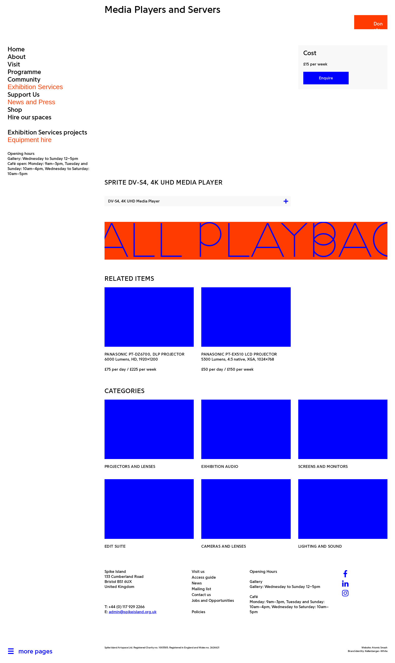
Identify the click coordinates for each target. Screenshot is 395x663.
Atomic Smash (379, 647)
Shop (15, 109)
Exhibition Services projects (47, 132)
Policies (200, 611)
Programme (24, 72)
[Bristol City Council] (154, 633)
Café (254, 596)
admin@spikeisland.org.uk (132, 611)
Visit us (200, 571)
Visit (14, 64)
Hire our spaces (29, 117)
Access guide (205, 577)
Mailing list (203, 588)
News (198, 583)
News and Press (31, 102)
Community (24, 79)
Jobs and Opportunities (214, 600)
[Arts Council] (117, 633)
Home (16, 49)
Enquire (326, 78)
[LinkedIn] (345, 584)
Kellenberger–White (376, 651)
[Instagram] (345, 593)
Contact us (203, 594)
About (17, 56)
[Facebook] (345, 574)
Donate (370, 26)
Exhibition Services (35, 87)
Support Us (24, 94)
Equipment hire (30, 140)
